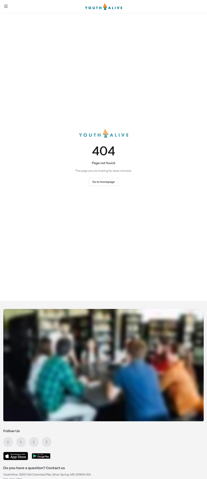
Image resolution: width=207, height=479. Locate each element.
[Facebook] (8, 442)
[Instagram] (47, 442)
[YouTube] (34, 442)
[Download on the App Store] (15, 456)
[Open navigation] (6, 6)
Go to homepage (103, 182)
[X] (21, 442)
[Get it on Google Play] (41, 456)
